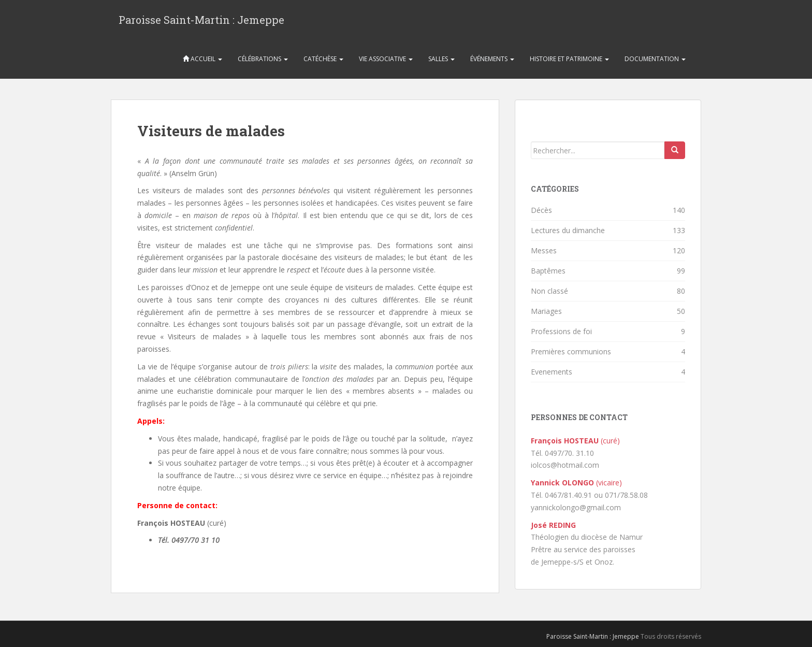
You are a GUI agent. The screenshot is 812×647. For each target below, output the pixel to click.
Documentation (655, 58)
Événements (492, 58)
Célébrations (263, 58)
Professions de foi (561, 331)
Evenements (551, 372)
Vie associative (386, 58)
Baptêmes (548, 271)
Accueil (202, 58)
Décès (541, 210)
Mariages (546, 311)
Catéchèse (323, 58)
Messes (544, 250)
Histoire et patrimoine (569, 58)
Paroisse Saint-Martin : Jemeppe (201, 19)
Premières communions (571, 351)
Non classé (549, 291)
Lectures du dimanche (568, 230)
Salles (441, 58)
